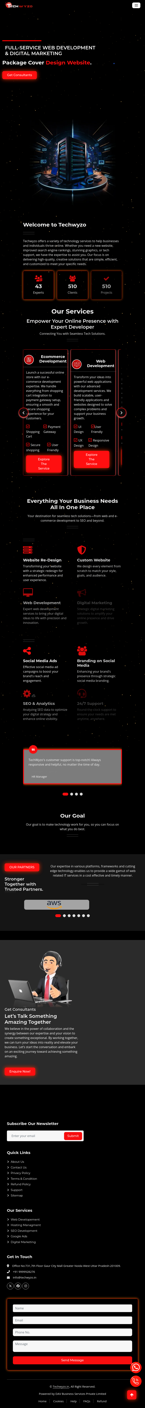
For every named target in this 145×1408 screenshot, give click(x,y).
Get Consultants (19, 75)
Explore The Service (44, 459)
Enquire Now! (19, 1071)
